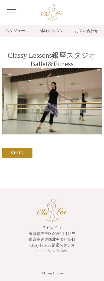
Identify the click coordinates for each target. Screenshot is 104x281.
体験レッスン (52, 31)
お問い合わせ (86, 31)
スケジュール (17, 31)
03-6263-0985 (56, 250)
